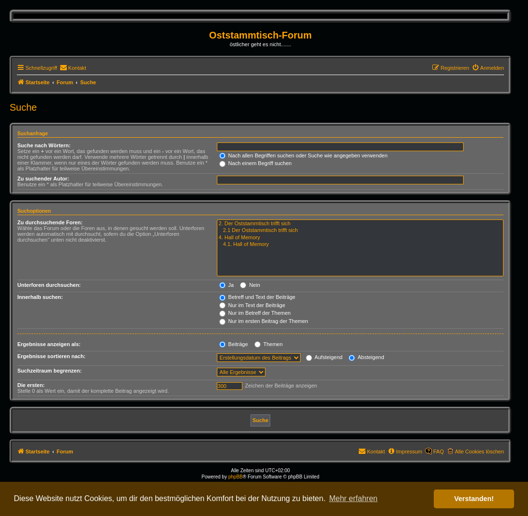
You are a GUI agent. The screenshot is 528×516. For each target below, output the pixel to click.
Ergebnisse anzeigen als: (48, 344)
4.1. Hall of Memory (360, 244)
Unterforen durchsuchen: (49, 285)
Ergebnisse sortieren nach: (51, 356)
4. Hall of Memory (360, 237)
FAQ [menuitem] (438, 451)
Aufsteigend (324, 357)
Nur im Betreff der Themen (255, 313)
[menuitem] (73, 68)
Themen (268, 344)
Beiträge (233, 344)
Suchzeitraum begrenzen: (49, 371)
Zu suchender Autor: (43, 178)
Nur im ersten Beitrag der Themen (263, 321)
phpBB (235, 476)
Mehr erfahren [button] (353, 498)
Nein (250, 285)
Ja (226, 285)
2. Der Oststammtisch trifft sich (360, 223)
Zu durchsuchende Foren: (50, 222)
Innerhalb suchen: (40, 297)
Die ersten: (31, 385)
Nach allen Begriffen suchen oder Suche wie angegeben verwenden (303, 155)
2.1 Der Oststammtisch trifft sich (360, 230)
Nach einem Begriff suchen (255, 163)
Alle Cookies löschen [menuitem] (479, 451)
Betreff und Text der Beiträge (257, 297)
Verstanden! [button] (474, 499)
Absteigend (366, 357)
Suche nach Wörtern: (44, 145)
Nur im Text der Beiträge (252, 305)
